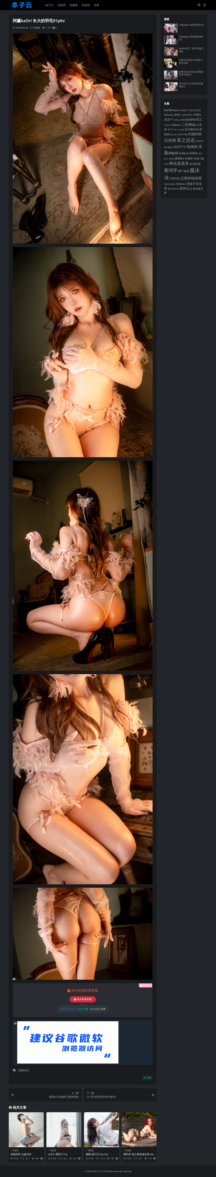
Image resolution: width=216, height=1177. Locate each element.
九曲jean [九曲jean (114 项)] (175, 124)
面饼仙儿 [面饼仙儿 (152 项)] (185, 188)
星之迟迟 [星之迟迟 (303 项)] (186, 140)
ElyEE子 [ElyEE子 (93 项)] (184, 110)
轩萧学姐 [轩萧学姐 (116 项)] (175, 178)
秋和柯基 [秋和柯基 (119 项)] (195, 164)
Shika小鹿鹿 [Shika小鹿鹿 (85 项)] (179, 120)
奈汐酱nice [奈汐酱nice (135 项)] (192, 129)
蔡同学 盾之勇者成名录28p (138, 1154)
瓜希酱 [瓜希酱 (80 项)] (171, 158)
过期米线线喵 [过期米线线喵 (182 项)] (191, 178)
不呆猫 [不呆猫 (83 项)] (167, 125)
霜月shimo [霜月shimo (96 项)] (173, 188)
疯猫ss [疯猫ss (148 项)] (179, 158)
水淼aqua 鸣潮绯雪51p (191, 24)
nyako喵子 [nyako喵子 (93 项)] (187, 114)
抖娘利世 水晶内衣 (20, 1154)
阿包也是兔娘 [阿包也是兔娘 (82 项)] (169, 184)
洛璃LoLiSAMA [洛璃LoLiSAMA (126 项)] (188, 153)
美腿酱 (36, 27)
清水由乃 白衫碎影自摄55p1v (191, 85)
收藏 (147, 1077)
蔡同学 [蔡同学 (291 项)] (171, 170)
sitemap (127, 1171)
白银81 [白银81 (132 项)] (189, 158)
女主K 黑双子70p (58, 1154)
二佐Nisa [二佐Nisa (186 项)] (188, 124)
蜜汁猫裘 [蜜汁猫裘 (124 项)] (183, 171)
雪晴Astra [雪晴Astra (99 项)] (181, 183)
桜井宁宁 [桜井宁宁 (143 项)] (180, 147)
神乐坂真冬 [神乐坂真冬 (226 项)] (179, 163)
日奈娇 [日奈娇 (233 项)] (170, 140)
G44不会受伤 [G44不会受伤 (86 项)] (195, 110)
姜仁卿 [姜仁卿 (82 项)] (173, 134)
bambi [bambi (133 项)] (168, 110)
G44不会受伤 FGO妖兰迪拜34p (191, 61)
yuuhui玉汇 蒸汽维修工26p (191, 50)
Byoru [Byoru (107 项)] (176, 110)
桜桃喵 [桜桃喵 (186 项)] (192, 146)
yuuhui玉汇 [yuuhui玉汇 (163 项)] (194, 119)
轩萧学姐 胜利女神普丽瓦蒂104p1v (191, 73)
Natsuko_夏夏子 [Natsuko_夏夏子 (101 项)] (172, 114)
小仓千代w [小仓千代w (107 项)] (182, 134)
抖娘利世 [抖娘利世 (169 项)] (195, 134)
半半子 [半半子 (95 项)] (170, 129)
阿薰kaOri (24, 1070)
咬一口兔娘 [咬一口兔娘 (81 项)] (179, 129)
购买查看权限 (83, 999)
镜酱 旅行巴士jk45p (97, 1154)
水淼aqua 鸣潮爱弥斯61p (191, 38)
